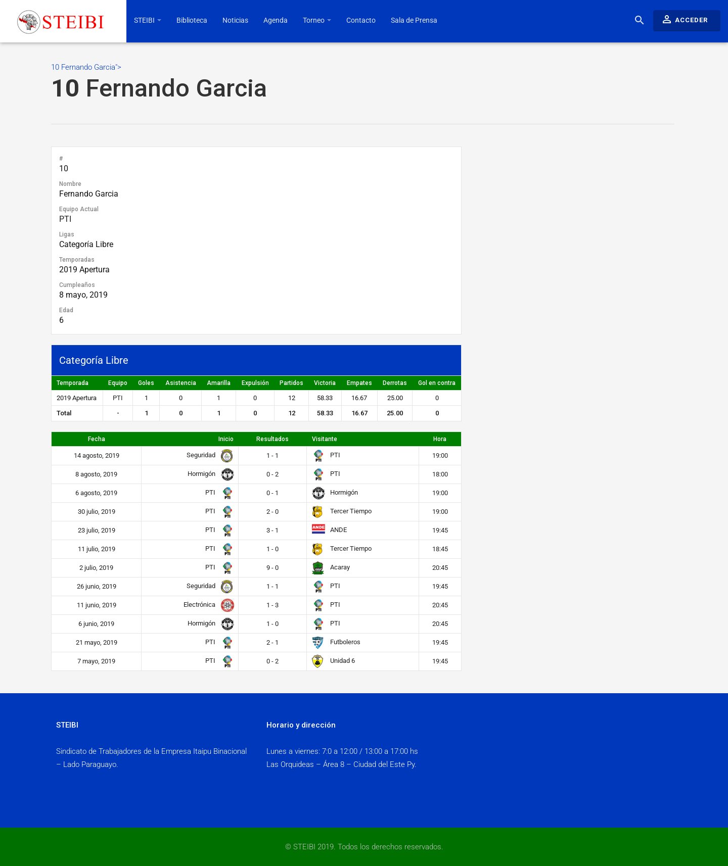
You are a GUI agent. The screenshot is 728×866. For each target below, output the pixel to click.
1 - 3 (272, 605)
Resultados (272, 439)
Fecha (96, 439)
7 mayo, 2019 (96, 661)
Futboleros (336, 642)
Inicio (226, 439)
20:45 (440, 567)
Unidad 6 (333, 660)
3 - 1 (272, 530)
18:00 (440, 474)
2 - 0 (272, 511)
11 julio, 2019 (96, 549)
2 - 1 (272, 642)
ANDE (329, 530)
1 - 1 (272, 455)
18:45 (440, 549)
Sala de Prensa (414, 20)
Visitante (324, 439)
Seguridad (208, 455)
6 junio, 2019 (96, 624)
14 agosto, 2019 (96, 455)
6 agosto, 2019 (96, 493)
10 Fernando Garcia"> (362, 83)
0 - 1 (272, 493)
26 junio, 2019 (96, 586)
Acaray (331, 567)
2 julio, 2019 (96, 567)
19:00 (440, 455)
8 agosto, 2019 (96, 474)
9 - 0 (272, 567)
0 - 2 (272, 474)
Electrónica (207, 604)
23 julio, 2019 (96, 530)
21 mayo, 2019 (96, 642)
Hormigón (209, 473)
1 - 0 (272, 549)
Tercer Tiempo (342, 511)
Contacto (361, 20)
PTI (65, 219)
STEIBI (147, 20)
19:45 (440, 530)
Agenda (275, 20)
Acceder (684, 19)
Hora (439, 439)
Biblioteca (191, 20)
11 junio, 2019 (96, 605)
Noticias (235, 20)
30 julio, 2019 (96, 511)
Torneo (317, 20)
